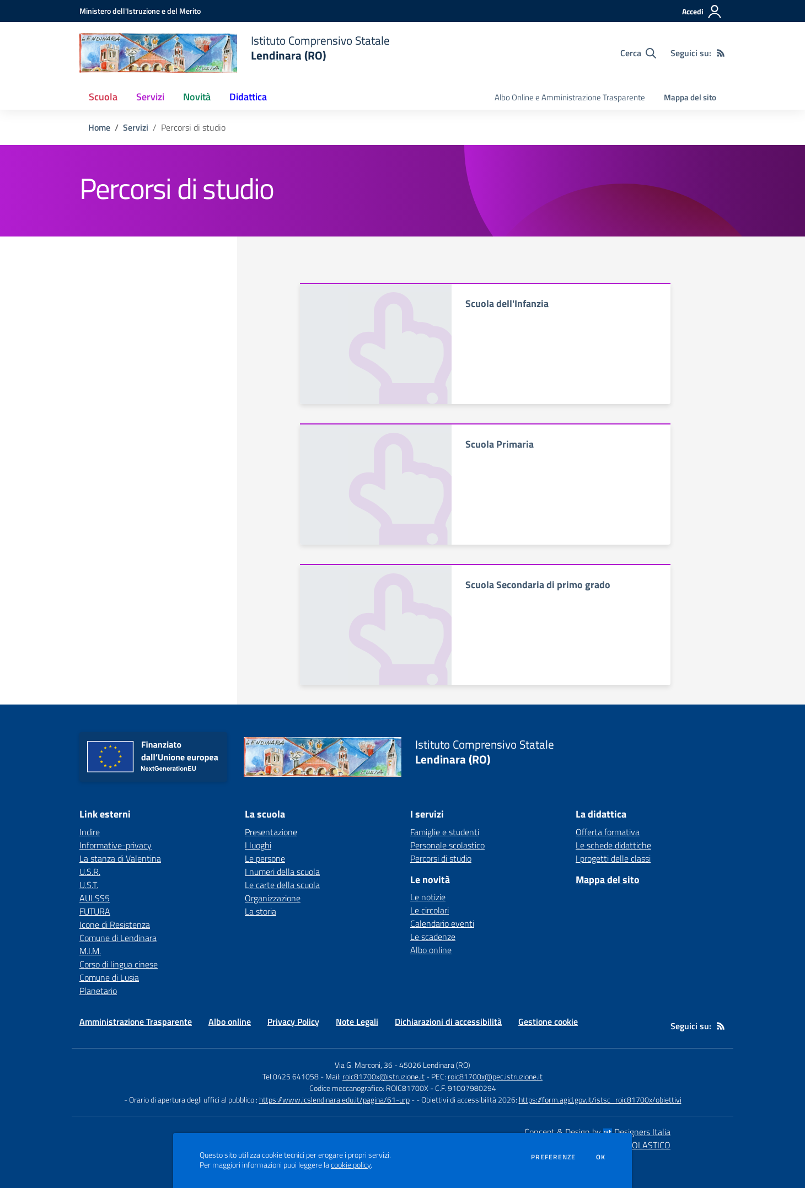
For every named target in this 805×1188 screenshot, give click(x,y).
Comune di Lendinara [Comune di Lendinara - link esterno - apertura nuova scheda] (118, 937)
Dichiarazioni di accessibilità (448, 1021)
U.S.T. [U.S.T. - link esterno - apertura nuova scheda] (88, 884)
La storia (260, 911)
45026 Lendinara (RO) (434, 1065)
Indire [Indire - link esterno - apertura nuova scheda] (89, 831)
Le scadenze (432, 936)
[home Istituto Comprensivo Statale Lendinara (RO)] (234, 53)
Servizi (135, 127)
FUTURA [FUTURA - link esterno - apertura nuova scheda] (94, 911)
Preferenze (553, 1157)
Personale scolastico (447, 845)
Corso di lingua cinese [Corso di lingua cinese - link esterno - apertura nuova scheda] (118, 964)
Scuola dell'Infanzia (507, 303)
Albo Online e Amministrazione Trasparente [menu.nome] (570, 97)
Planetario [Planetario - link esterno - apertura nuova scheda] (98, 990)
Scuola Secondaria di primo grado (537, 584)
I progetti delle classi (613, 858)
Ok (601, 1157)
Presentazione (271, 831)
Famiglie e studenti (444, 831)
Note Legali (357, 1021)
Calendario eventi (442, 923)
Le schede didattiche (613, 845)
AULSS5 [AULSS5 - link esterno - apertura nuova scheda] (94, 898)
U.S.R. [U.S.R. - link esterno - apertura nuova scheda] (89, 871)
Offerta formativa (608, 831)
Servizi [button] (150, 96)
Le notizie (428, 897)
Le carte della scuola (282, 884)
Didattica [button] (248, 96)
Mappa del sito (690, 97)
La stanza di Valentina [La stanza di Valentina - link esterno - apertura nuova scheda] (120, 858)
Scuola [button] (103, 96)
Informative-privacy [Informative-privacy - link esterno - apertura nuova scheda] (115, 845)
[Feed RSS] (721, 53)
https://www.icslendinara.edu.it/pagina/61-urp (334, 1099)
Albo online (431, 949)
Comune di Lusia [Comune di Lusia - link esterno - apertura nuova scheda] (109, 977)
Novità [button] (197, 96)
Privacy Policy (293, 1021)
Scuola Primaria (499, 444)
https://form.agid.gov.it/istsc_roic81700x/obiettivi (600, 1099)
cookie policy (351, 1165)
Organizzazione (272, 898)
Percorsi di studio (440, 858)
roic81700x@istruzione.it (383, 1076)
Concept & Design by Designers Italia (597, 1131)
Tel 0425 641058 (290, 1076)
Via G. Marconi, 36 (364, 1065)
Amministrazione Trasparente (135, 1021)
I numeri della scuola (282, 871)
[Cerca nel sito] (638, 53)
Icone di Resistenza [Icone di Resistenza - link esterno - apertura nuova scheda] (114, 924)
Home (99, 127)
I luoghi (258, 845)
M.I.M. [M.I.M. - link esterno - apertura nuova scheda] (90, 951)
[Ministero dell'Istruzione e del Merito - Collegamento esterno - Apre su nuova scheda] (140, 11)
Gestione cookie (548, 1021)
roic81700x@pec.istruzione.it (495, 1076)
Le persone (265, 858)
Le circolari (429, 910)
